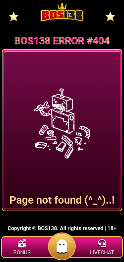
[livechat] (102, 248)
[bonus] (22, 248)
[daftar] (62, 256)
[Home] (62, 12)
